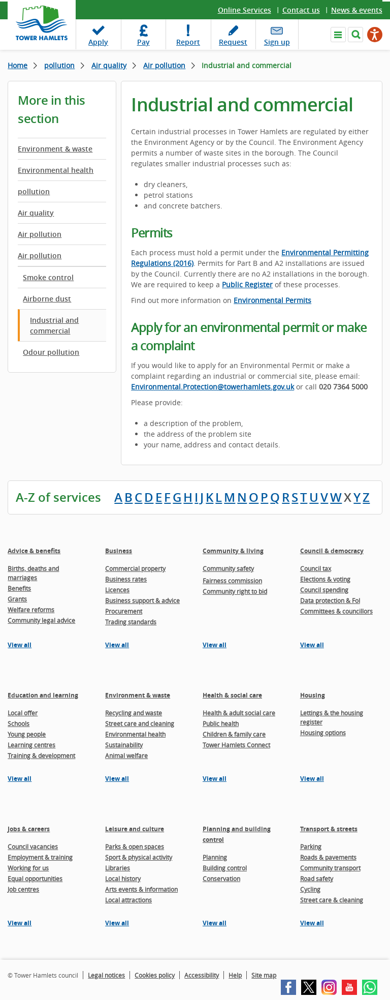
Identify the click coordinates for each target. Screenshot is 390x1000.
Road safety (316, 878)
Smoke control (48, 277)
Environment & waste (55, 149)
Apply (98, 42)
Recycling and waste (133, 713)
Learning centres (31, 745)
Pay (143, 42)
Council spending (324, 590)
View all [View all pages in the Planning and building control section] (214, 923)
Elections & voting (325, 579)
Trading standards (130, 622)
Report (188, 42)
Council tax (315, 568)
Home (17, 65)
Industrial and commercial (54, 325)
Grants (17, 599)
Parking (310, 846)
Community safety (228, 568)
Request (233, 42)
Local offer (23, 713)
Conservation (221, 878)
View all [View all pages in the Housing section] (312, 778)
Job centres (23, 889)
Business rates (126, 579)
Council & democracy (332, 551)
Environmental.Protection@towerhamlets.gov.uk (212, 386)
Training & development (41, 755)
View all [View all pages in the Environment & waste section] (117, 778)
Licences (117, 590)
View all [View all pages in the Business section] (117, 645)
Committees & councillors (336, 611)
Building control (225, 868)
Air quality (108, 65)
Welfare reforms (31, 609)
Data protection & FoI (330, 600)
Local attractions (128, 900)
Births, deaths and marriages (33, 573)
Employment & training (40, 857)
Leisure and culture (134, 829)
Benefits (19, 588)
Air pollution (164, 65)
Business (118, 551)
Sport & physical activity (138, 857)
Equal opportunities (35, 878)
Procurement (123, 611)
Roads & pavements (328, 857)
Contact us (301, 10)
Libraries (117, 868)
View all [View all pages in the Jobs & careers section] (19, 923)
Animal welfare (126, 755)
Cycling (310, 889)
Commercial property (135, 568)
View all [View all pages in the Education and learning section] (19, 778)
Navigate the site (338, 34)
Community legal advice (41, 620)
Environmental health (55, 170)
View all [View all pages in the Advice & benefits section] (19, 645)
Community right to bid (235, 591)
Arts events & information (141, 889)
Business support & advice (142, 600)
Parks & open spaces (134, 846)
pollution (59, 65)
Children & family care (234, 734)
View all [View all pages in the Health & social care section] (214, 778)
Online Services (244, 10)
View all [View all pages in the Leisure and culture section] (117, 923)
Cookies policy (155, 975)
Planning (215, 857)
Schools (18, 723)
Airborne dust (47, 299)
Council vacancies (33, 846)
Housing (312, 695)
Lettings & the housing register (331, 717)
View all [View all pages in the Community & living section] (214, 645)
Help (235, 975)
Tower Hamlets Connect (236, 745)
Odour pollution (51, 352)
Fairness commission (232, 581)
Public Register (247, 284)
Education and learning (43, 695)
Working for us (28, 868)
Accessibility (201, 975)
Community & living (233, 551)
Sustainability (124, 745)
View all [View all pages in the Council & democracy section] (312, 645)
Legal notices (106, 975)
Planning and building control (237, 834)
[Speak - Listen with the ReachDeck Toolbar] (374, 34)
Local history (123, 878)
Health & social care (232, 695)
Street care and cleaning (139, 723)
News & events (356, 10)
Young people (27, 734)
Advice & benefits (34, 551)
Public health (221, 723)
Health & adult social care (239, 713)
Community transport (330, 868)
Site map (263, 975)
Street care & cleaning (331, 900)
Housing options (323, 733)
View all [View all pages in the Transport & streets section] (312, 923)
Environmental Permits (272, 300)
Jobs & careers (29, 829)
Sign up (277, 42)
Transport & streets (329, 829)
